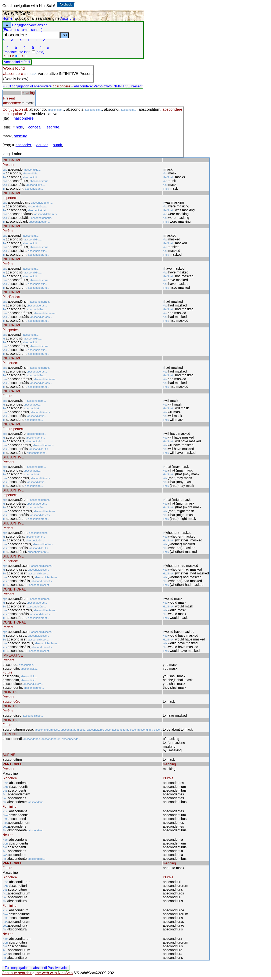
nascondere (24, 118)
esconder (23, 145)
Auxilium (67, 18)
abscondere (43, 86)
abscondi (40, 968)
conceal (34, 127)
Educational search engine (37, 18)
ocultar (42, 145)
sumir (57, 145)
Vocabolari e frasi (17, 62)
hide (19, 127)
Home (7, 18)
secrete (53, 127)
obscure (20, 136)
